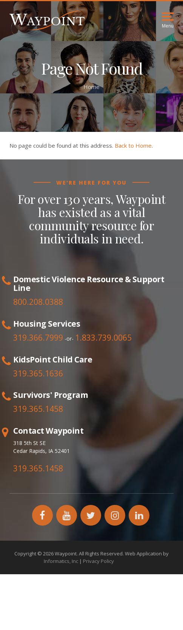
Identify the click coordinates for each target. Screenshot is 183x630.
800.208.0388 (38, 302)
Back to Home (133, 145)
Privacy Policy (98, 561)
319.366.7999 (38, 337)
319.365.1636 (38, 373)
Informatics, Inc (61, 561)
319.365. (29, 409)
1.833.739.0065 (103, 337)
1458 (54, 409)
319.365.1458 (38, 468)
